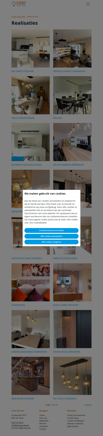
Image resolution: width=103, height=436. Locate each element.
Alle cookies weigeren (51, 242)
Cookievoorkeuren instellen (51, 230)
